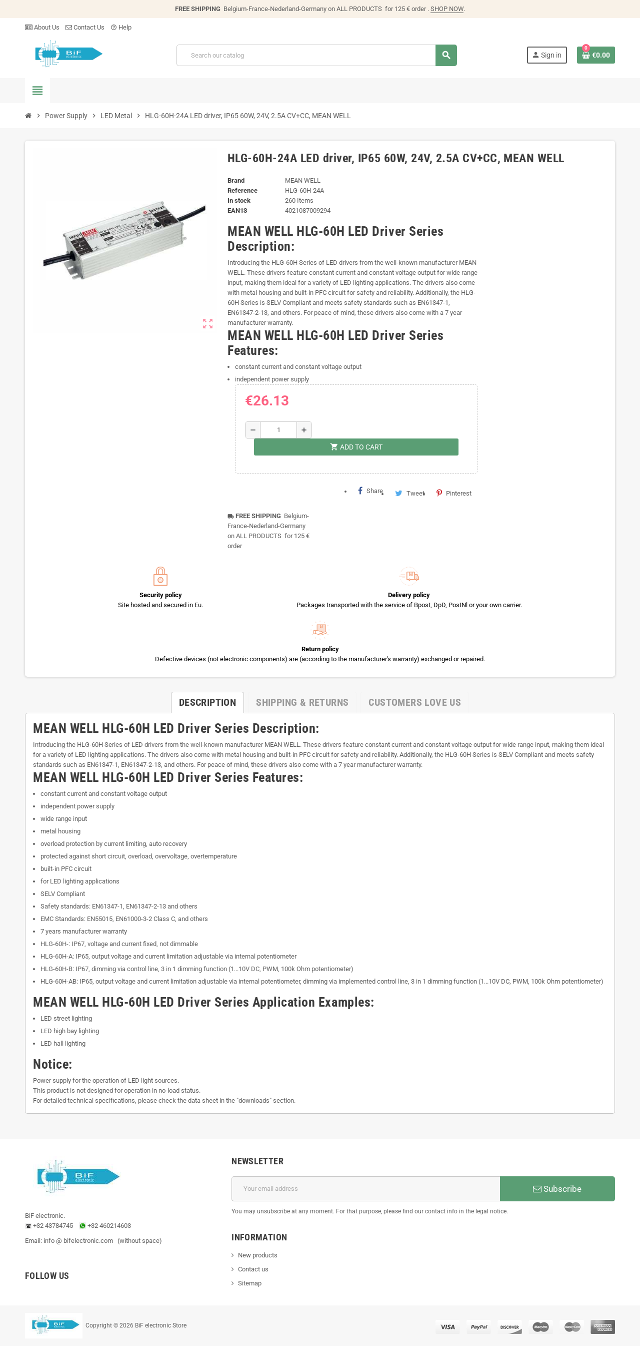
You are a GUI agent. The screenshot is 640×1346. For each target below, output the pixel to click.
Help (121, 27)
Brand (236, 180)
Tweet (409, 493)
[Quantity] (278, 430)
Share (370, 491)
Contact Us (85, 27)
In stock (239, 200)
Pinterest (454, 493)
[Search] (316, 55)
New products (258, 1255)
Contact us (253, 1269)
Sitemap (250, 1283)
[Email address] (366, 1188)
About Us (42, 27)
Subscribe (557, 1189)
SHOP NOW (447, 9)
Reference (243, 190)
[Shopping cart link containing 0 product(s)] (596, 55)
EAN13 (237, 210)
